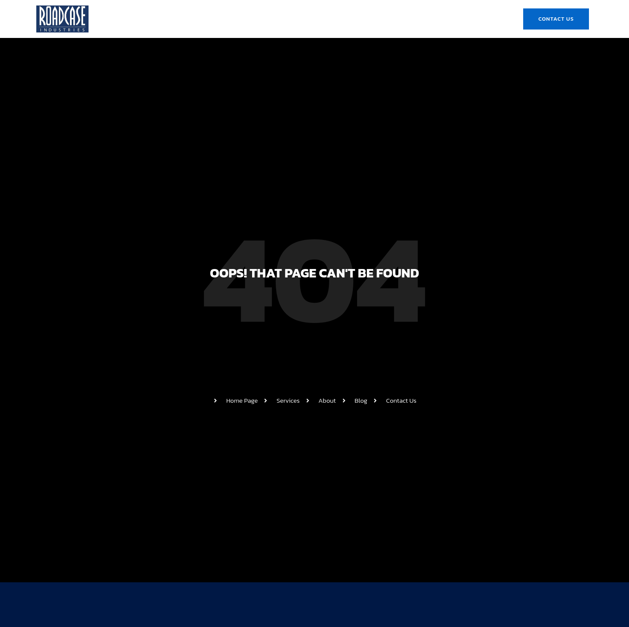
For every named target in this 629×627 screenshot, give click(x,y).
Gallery (367, 19)
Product (325, 19)
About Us (236, 19)
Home (198, 19)
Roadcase (281, 19)
